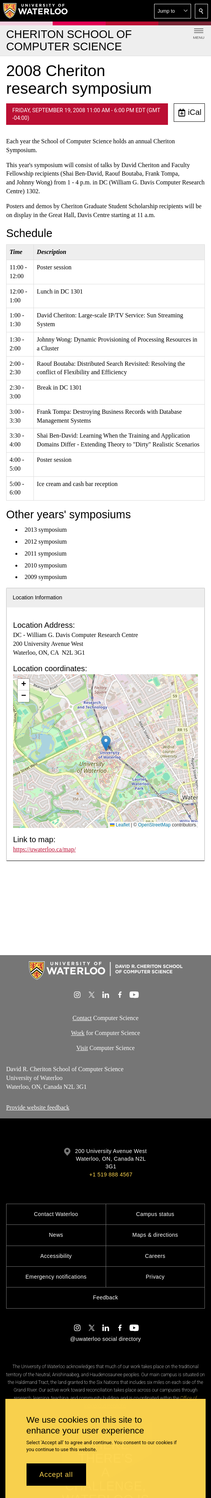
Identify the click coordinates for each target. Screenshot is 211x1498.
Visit (82, 1048)
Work (78, 1033)
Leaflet (120, 825)
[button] (173, 11)
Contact (82, 1018)
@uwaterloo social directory (105, 1339)
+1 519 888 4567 (110, 1174)
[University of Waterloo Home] (35, 10)
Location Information (37, 597)
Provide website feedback (37, 1107)
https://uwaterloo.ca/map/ (44, 849)
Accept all (56, 1474)
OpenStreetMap (154, 825)
